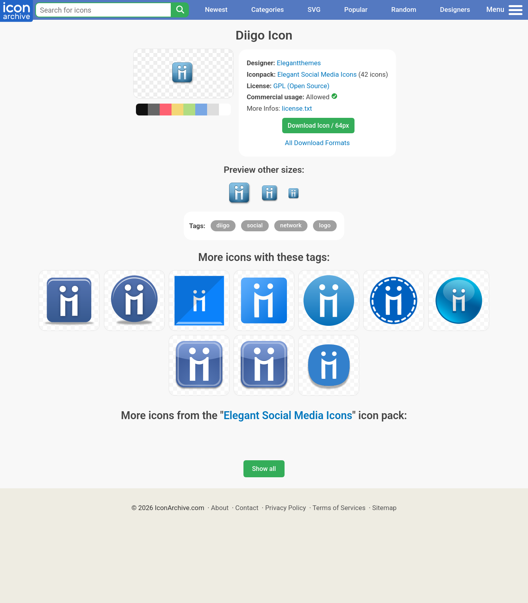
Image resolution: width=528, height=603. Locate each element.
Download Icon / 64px (318, 125)
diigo (223, 225)
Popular (356, 9)
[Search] (180, 9)
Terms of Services (339, 508)
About (220, 508)
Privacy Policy (285, 508)
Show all (264, 469)
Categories (267, 9)
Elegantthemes (299, 63)
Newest (216, 9)
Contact (246, 508)
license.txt (297, 108)
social (255, 225)
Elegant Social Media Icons (317, 74)
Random (403, 9)
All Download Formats (317, 143)
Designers (455, 9)
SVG (314, 9)
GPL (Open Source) (301, 86)
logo (324, 225)
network (291, 225)
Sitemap (384, 508)
